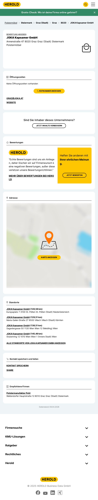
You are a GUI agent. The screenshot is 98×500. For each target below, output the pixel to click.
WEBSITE (11, 102)
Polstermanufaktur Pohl (18, 393)
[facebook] (38, 492)
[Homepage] (12, 4)
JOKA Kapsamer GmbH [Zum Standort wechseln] (18, 309)
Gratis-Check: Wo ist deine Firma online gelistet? (49, 12)
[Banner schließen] (94, 12)
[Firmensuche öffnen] (85, 4)
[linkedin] (52, 492)
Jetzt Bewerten (74, 175)
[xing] (60, 492)
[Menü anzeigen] (93, 4)
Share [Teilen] (9, 370)
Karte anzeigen (49, 257)
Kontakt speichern (17, 365)
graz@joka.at (14, 98)
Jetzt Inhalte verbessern (49, 126)
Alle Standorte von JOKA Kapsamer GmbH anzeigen (35, 343)
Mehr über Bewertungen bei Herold (31, 177)
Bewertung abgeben (16, 34)
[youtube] (45, 492)
